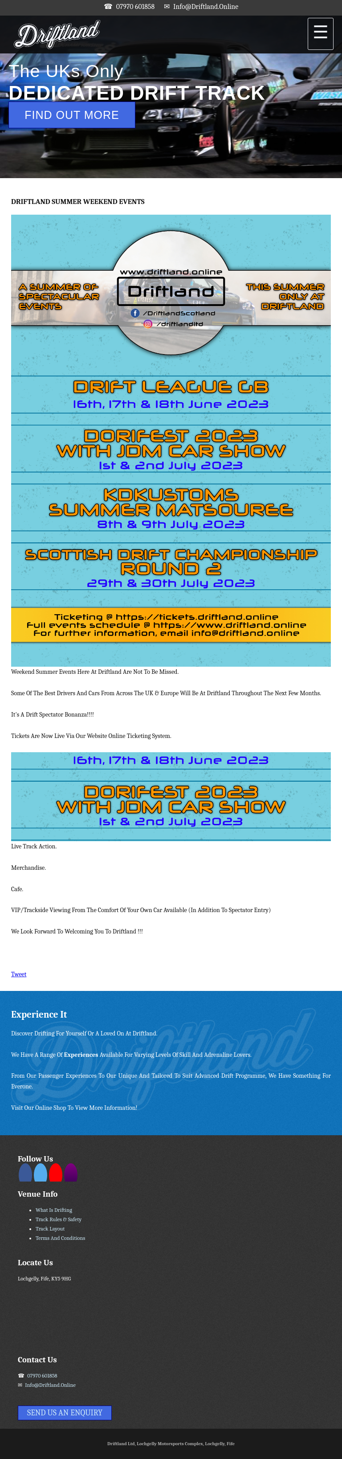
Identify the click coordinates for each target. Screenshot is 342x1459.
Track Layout (50, 1229)
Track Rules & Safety (58, 1219)
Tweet (18, 974)
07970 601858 (135, 7)
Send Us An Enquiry (64, 1413)
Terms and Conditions (60, 1238)
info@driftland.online (205, 7)
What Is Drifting (54, 1210)
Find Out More (71, 115)
